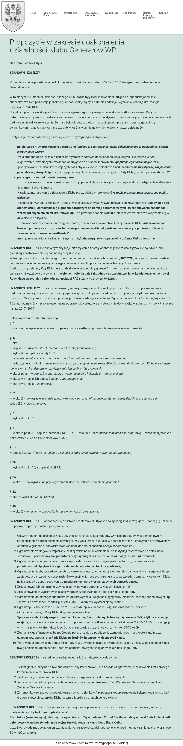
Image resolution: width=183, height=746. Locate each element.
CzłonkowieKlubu (51, 14)
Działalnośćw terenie (92, 14)
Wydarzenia (72, 13)
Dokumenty (131, 13)
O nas (34, 13)
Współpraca (111, 13)
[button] (34, 13)
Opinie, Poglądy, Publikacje (149, 15)
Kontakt (163, 13)
